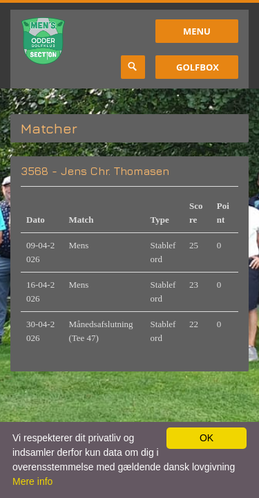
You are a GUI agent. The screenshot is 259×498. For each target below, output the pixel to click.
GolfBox (197, 67)
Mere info (32, 481)
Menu (197, 31)
